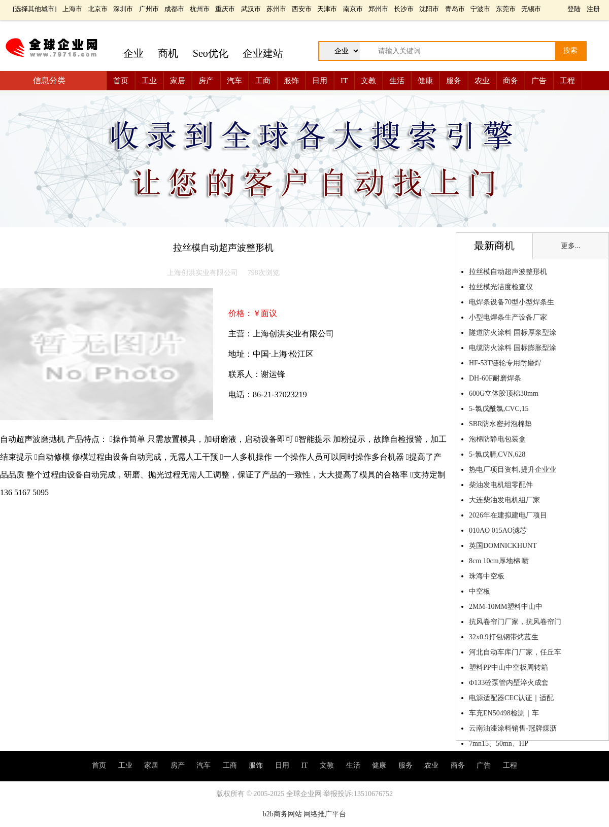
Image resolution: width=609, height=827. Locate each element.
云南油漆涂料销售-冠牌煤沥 (513, 728)
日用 (319, 81)
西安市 (302, 9)
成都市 (174, 9)
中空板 (479, 591)
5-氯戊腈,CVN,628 (497, 454)
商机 (168, 53)
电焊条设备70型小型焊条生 (511, 302)
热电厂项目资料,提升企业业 (512, 469)
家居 (177, 81)
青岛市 (455, 9)
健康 (425, 81)
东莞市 (506, 9)
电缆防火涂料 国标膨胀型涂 (512, 348)
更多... (571, 246)
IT (344, 81)
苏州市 (276, 9)
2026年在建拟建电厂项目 (508, 515)
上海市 (72, 9)
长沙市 (404, 9)
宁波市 (480, 9)
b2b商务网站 (282, 814)
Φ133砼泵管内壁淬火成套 (509, 682)
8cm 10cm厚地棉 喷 (499, 561)
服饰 (291, 81)
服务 (453, 81)
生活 (396, 81)
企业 (133, 53)
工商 (262, 81)
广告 (539, 81)
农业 (482, 81)
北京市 (98, 9)
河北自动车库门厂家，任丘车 (515, 652)
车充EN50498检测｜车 (504, 713)
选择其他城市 (34, 9)
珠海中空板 (486, 576)
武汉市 (251, 9)
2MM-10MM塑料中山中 (506, 606)
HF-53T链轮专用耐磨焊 (505, 363)
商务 (510, 81)
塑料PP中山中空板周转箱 (508, 667)
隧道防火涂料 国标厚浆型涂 (512, 332)
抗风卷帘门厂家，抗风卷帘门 (515, 622)
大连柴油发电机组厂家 (504, 500)
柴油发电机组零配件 (501, 485)
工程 (567, 81)
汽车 (234, 81)
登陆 (574, 9)
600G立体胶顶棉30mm (503, 393)
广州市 (149, 9)
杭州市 (200, 9)
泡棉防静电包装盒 (497, 439)
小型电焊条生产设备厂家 (508, 317)
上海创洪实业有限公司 (202, 273)
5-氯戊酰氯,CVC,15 (498, 408)
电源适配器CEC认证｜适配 (511, 698)
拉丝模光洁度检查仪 (501, 287)
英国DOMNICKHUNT (503, 545)
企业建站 (263, 53)
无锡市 (531, 9)
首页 (120, 81)
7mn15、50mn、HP (498, 743)
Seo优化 (210, 53)
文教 (368, 81)
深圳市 (123, 9)
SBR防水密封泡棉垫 (500, 424)
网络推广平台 (324, 814)
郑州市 (378, 9)
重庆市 (225, 9)
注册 (593, 9)
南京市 (353, 9)
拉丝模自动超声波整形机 (508, 271)
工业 (149, 81)
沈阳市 (429, 9)
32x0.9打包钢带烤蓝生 (503, 637)
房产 (206, 81)
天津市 (327, 9)
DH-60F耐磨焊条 (495, 378)
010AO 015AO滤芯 (498, 530)
